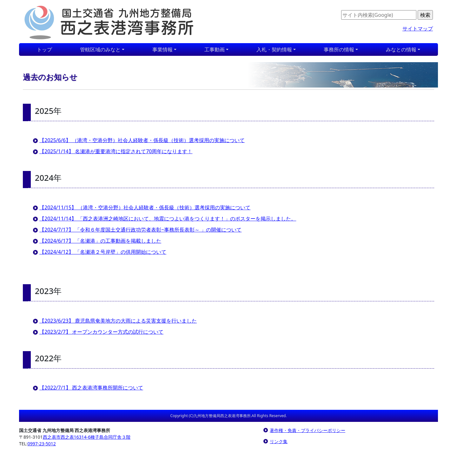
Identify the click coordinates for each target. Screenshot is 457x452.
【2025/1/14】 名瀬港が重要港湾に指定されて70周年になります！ (115, 151)
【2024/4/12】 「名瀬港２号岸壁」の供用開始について (102, 251)
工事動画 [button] (214, 49)
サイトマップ (417, 28)
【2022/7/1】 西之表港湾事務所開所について (91, 387)
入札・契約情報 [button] (274, 49)
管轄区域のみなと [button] (100, 49)
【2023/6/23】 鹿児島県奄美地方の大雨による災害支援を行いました (118, 320)
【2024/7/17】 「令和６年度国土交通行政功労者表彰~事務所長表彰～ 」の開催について (140, 229)
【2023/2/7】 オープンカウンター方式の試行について (101, 331)
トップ (44, 49)
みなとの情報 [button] (401, 49)
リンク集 (279, 441)
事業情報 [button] (162, 49)
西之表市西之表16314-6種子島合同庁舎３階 (87, 437)
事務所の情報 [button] (339, 49)
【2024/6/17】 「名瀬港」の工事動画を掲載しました (100, 240)
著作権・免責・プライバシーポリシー (307, 430)
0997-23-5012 (42, 444)
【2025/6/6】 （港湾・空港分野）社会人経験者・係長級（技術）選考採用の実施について (142, 140)
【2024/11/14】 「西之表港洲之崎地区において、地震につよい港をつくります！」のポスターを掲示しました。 (167, 218)
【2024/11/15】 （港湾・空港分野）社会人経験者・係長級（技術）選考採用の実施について (144, 207)
